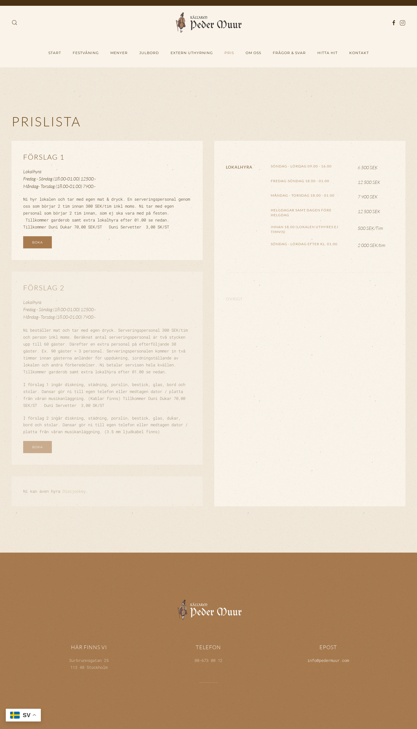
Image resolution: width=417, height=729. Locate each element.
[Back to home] (208, 22)
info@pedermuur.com (328, 659)
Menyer (119, 53)
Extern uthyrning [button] (192, 53)
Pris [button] (229, 53)
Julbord (149, 53)
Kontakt (359, 53)
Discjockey (74, 491)
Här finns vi (89, 646)
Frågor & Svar (289, 53)
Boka (37, 242)
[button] (14, 22)
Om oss (253, 53)
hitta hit (327, 53)
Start (54, 53)
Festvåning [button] (86, 53)
